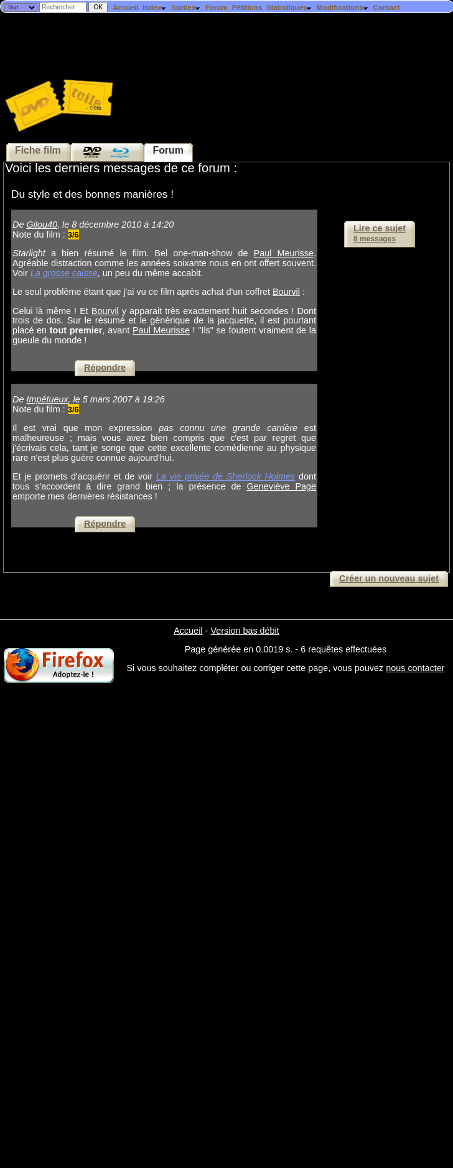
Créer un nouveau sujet (389, 578)
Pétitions (247, 7)
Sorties (186, 7)
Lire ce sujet (379, 233)
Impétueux (47, 399)
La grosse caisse (64, 273)
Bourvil (286, 292)
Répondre (105, 368)
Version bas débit (244, 631)
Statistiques (289, 7)
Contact (386, 7)
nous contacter (415, 668)
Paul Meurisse (284, 253)
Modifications (342, 7)
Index (154, 7)
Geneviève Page (281, 486)
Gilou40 (41, 224)
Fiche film (38, 150)
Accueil (125, 7)
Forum (216, 7)
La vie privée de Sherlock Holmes (225, 476)
